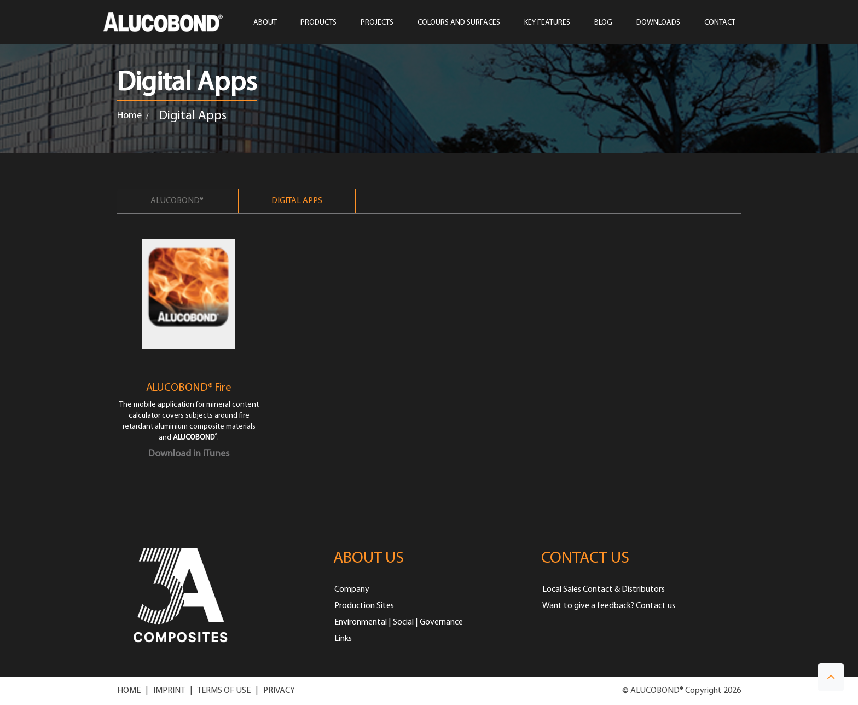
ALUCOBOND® (177, 201)
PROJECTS (377, 23)
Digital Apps (296, 201)
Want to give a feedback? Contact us (608, 606)
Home (129, 116)
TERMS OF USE (224, 690)
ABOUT (265, 23)
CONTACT (719, 23)
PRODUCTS (318, 23)
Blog (603, 23)
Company (351, 589)
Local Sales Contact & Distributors (603, 589)
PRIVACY (279, 690)
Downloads (658, 23)
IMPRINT (169, 690)
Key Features (547, 23)
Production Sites (364, 606)
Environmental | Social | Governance (398, 622)
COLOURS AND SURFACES (459, 23)
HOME (129, 690)
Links (343, 638)
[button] (831, 677)
